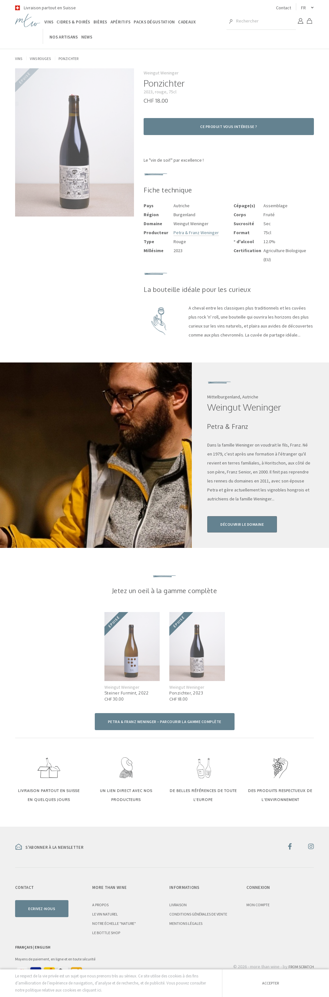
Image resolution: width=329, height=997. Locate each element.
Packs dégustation (154, 22)
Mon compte (258, 904)
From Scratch (301, 966)
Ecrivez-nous (41, 908)
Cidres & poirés (73, 22)
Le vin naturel (105, 914)
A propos (100, 904)
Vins (48, 22)
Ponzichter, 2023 (186, 692)
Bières (100, 22)
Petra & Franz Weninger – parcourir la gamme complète (164, 721)
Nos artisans (63, 37)
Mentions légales (185, 923)
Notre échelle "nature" (114, 923)
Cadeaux (187, 22)
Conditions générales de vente (198, 914)
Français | (25, 947)
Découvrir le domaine (242, 524)
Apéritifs (121, 22)
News (86, 37)
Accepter (270, 983)
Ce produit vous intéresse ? (228, 126)
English (42, 947)
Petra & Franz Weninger (196, 232)
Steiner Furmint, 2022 (126, 692)
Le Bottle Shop (106, 932)
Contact (283, 8)
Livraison (178, 904)
